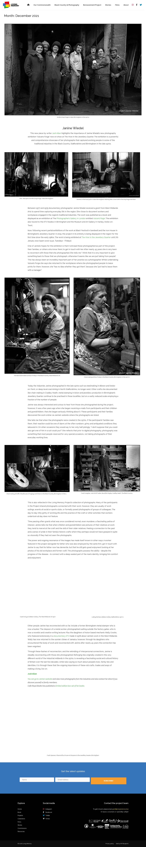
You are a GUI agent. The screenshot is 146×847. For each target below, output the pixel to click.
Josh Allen (56, 133)
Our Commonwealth (42, 5)
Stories (108, 5)
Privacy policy (110, 843)
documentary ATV (61, 636)
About (126, 5)
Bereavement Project (92, 5)
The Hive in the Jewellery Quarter (96, 237)
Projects (20, 815)
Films (117, 5)
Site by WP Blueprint (122, 843)
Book (19, 812)
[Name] (37, 779)
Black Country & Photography (67, 5)
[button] (108, 780)
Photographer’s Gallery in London (71, 218)
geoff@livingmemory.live (120, 809)
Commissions (22, 828)
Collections (21, 818)
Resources (21, 831)
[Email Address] (72, 779)
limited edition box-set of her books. (70, 686)
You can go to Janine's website (40, 679)
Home (20, 809)
